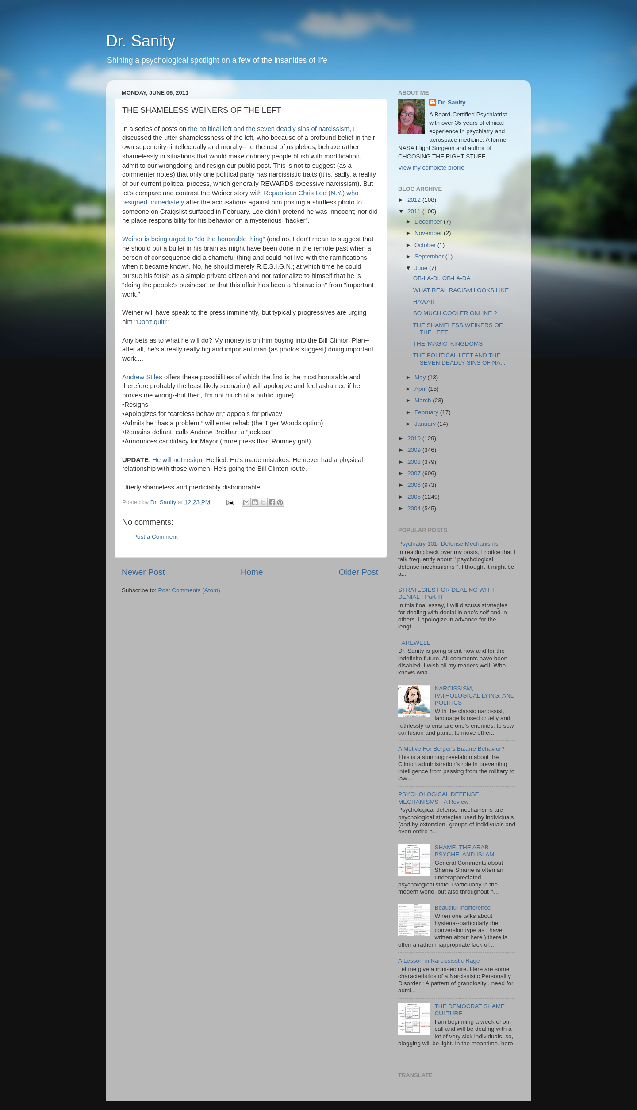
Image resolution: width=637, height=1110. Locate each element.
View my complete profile (431, 167)
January (425, 423)
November (429, 233)
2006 (414, 485)
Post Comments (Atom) (189, 590)
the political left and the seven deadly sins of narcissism (268, 128)
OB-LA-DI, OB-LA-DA (442, 278)
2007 (414, 473)
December (429, 221)
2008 (414, 462)
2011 (414, 211)
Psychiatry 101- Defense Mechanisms (448, 543)
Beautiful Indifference (462, 907)
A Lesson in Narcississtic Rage (439, 960)
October (425, 245)
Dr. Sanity (140, 41)
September (429, 256)
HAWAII (423, 301)
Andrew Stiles (143, 377)
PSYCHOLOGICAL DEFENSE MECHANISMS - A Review (438, 798)
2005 (414, 496)
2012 (414, 200)
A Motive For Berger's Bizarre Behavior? (451, 748)
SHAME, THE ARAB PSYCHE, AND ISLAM (464, 851)
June (421, 268)
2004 (414, 508)
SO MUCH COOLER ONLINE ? (455, 313)
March (423, 400)
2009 (414, 450)
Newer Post (143, 572)
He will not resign (177, 459)
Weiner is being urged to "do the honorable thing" (193, 239)
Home (252, 572)
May (420, 377)
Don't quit (150, 321)
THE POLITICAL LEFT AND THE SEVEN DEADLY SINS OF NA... (459, 359)
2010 (414, 438)
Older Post (358, 572)
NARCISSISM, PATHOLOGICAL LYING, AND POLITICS (474, 695)
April (421, 388)
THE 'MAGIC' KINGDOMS (448, 343)
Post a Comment (155, 536)
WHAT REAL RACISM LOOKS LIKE (461, 290)
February (427, 412)
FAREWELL (414, 643)
